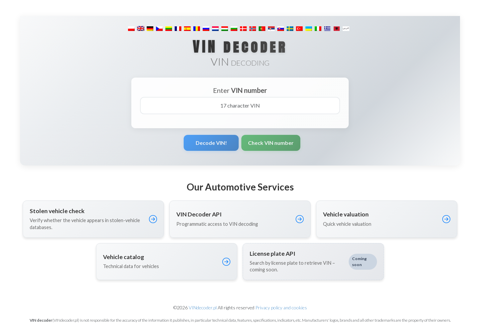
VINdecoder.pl (203, 307)
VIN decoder (240, 46)
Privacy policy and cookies (281, 307)
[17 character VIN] (240, 105)
